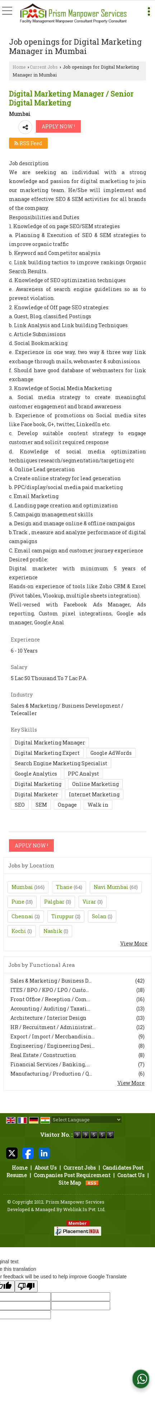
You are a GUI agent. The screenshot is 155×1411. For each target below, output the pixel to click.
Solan (99, 916)
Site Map (69, 1182)
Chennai (22, 916)
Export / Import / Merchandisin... (52, 1036)
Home (19, 67)
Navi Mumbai (111, 887)
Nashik (52, 931)
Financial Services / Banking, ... (50, 1064)
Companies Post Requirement (72, 1175)
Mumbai (22, 887)
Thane (64, 887)
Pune (17, 901)
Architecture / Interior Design (48, 1017)
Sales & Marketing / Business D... (50, 980)
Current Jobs (44, 67)
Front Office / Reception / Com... (50, 999)
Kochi (18, 931)
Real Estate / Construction (43, 1055)
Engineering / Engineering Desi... (52, 1045)
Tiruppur (62, 916)
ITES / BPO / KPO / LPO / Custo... (49, 990)
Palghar (54, 901)
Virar (89, 901)
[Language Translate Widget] (86, 1120)
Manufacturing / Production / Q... (51, 1073)
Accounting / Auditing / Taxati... (50, 1008)
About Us (45, 1167)
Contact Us (131, 1175)
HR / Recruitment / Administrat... (53, 1027)
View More (133, 943)
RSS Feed (28, 143)
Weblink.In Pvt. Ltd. (84, 1209)
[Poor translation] (26, 1286)
